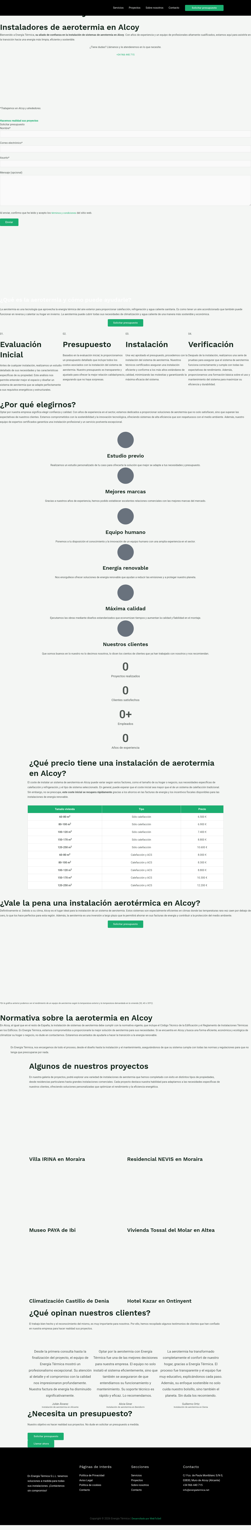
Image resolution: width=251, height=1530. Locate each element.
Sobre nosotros (140, 1489)
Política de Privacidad (91, 1480)
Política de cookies (90, 1489)
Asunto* (125, 163)
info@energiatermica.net (197, 1494)
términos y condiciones (64, 217)
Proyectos (137, 1485)
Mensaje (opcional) (125, 191)
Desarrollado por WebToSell (146, 1523)
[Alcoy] (125, 81)
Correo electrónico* (125, 147)
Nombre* (125, 132)
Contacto (84, 1494)
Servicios (136, 1480)
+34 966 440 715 (125, 54)
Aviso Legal (86, 1485)
